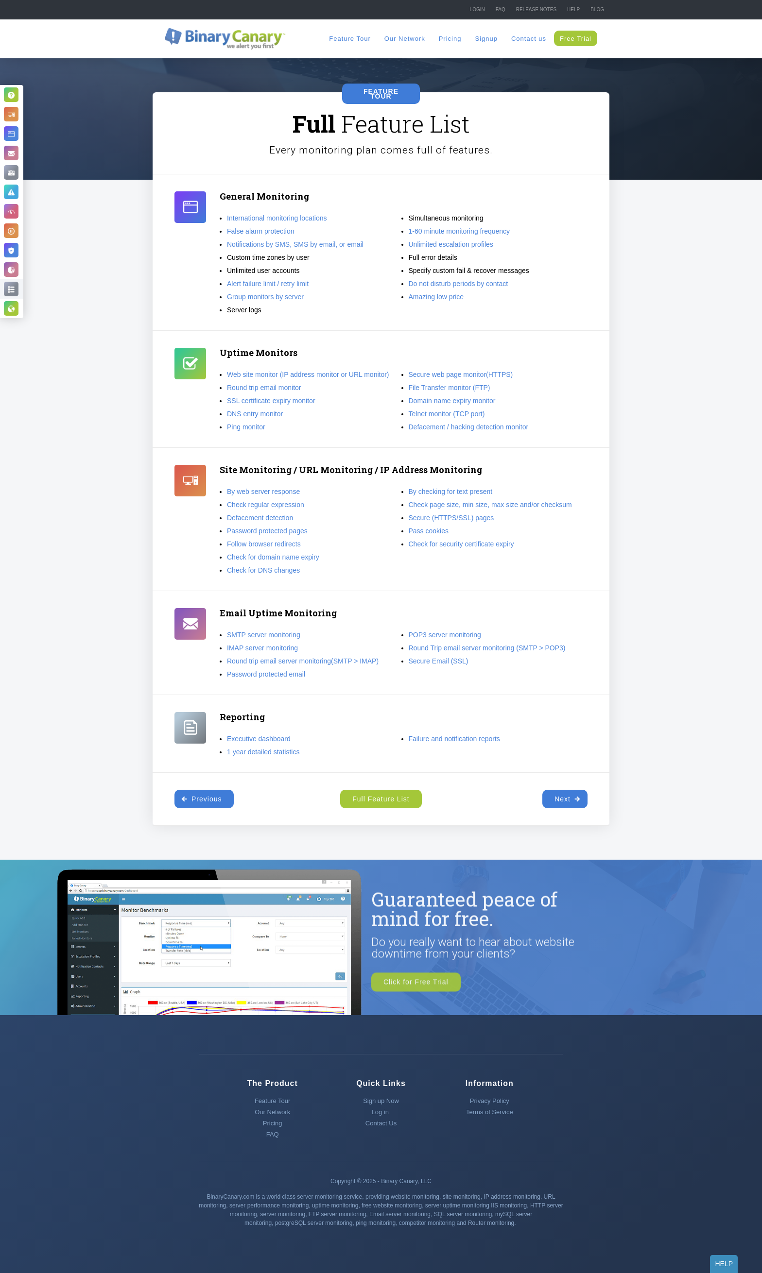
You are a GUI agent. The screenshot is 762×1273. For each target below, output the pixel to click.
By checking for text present (451, 491)
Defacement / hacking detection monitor (469, 427)
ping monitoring (376, 1223)
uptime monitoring (335, 1205)
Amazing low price (436, 297)
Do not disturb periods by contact (458, 284)
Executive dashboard (259, 739)
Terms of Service (489, 1112)
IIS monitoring (509, 1205)
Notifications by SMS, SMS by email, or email (295, 244)
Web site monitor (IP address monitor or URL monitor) (308, 374)
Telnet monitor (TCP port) (447, 414)
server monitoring (282, 1214)
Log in (380, 1112)
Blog (597, 9)
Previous (206, 799)
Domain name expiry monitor (452, 401)
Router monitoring (491, 1223)
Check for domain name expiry (273, 557)
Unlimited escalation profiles (451, 244)
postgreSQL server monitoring (314, 1223)
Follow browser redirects (264, 544)
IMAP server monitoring (262, 648)
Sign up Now (381, 1100)
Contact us (528, 38)
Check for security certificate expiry (461, 544)
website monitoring (415, 1196)
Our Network (404, 38)
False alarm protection (260, 231)
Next (562, 799)
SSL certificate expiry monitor (271, 401)
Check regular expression (265, 505)
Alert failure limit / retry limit (268, 284)
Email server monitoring (400, 1214)
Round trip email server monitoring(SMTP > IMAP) (303, 661)
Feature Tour (349, 38)
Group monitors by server (265, 297)
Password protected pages (267, 531)
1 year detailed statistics (263, 752)
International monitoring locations (277, 218)
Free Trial (575, 38)
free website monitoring (392, 1205)
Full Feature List (380, 799)
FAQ (500, 9)
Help (573, 9)
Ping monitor (246, 427)
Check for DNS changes (263, 570)
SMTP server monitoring (263, 635)
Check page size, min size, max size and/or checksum (490, 505)
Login (477, 9)
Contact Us (381, 1123)
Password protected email (266, 674)
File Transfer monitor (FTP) (449, 387)
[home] (225, 38)
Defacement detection (260, 518)
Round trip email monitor (264, 387)
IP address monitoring (512, 1196)
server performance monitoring (269, 1205)
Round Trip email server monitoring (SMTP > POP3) (487, 648)
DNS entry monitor (255, 414)
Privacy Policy (489, 1100)
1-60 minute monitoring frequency (459, 231)
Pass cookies (429, 531)
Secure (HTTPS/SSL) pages (451, 518)
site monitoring (462, 1196)
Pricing (450, 38)
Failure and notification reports (454, 739)
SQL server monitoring (463, 1214)
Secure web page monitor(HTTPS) (461, 374)
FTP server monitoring (337, 1214)
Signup (486, 38)
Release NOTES (536, 9)
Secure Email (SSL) (438, 661)
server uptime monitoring (457, 1205)
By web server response (263, 491)
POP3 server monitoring (445, 635)
